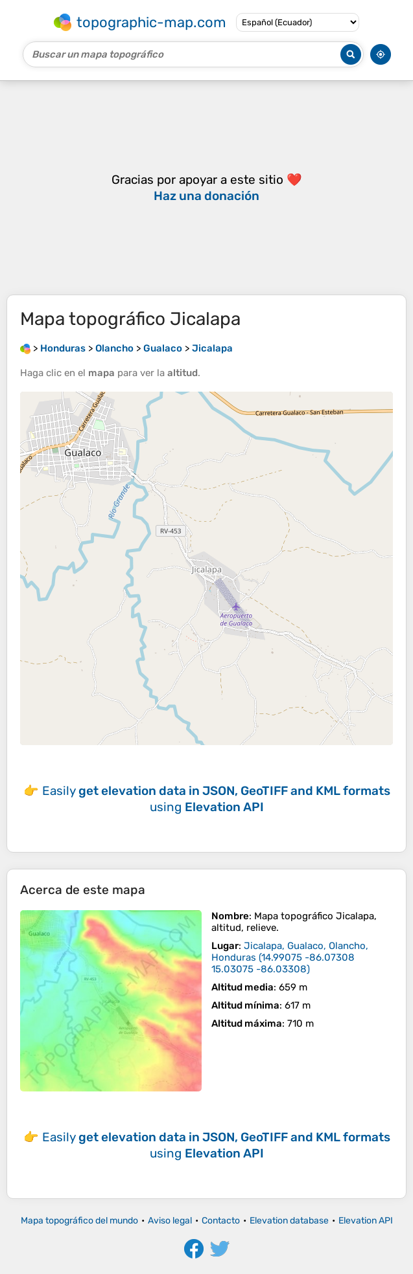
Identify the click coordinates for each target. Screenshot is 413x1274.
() (289, 957)
